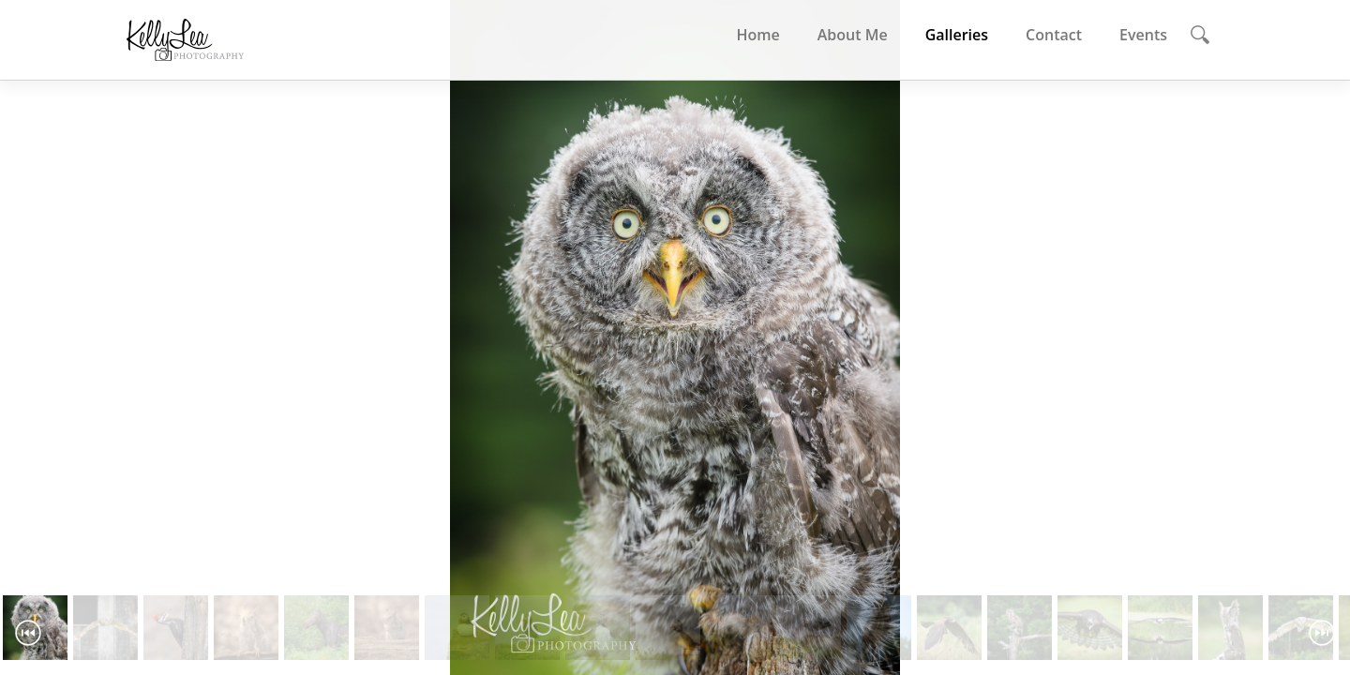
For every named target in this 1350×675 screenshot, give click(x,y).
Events (1143, 34)
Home (757, 34)
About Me (853, 34)
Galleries (956, 34)
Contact (1054, 34)
